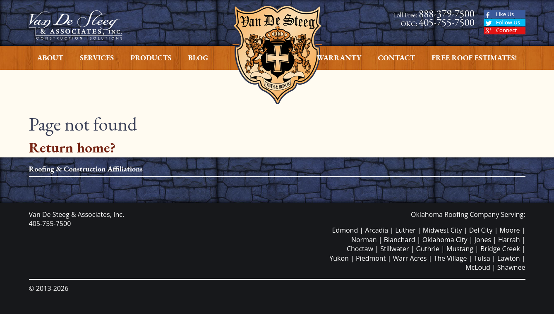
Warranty (339, 57)
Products (150, 57)
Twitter (504, 22)
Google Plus (504, 31)
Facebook (504, 14)
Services (97, 57)
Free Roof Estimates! (474, 57)
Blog (198, 57)
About (50, 57)
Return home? (72, 147)
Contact (396, 57)
